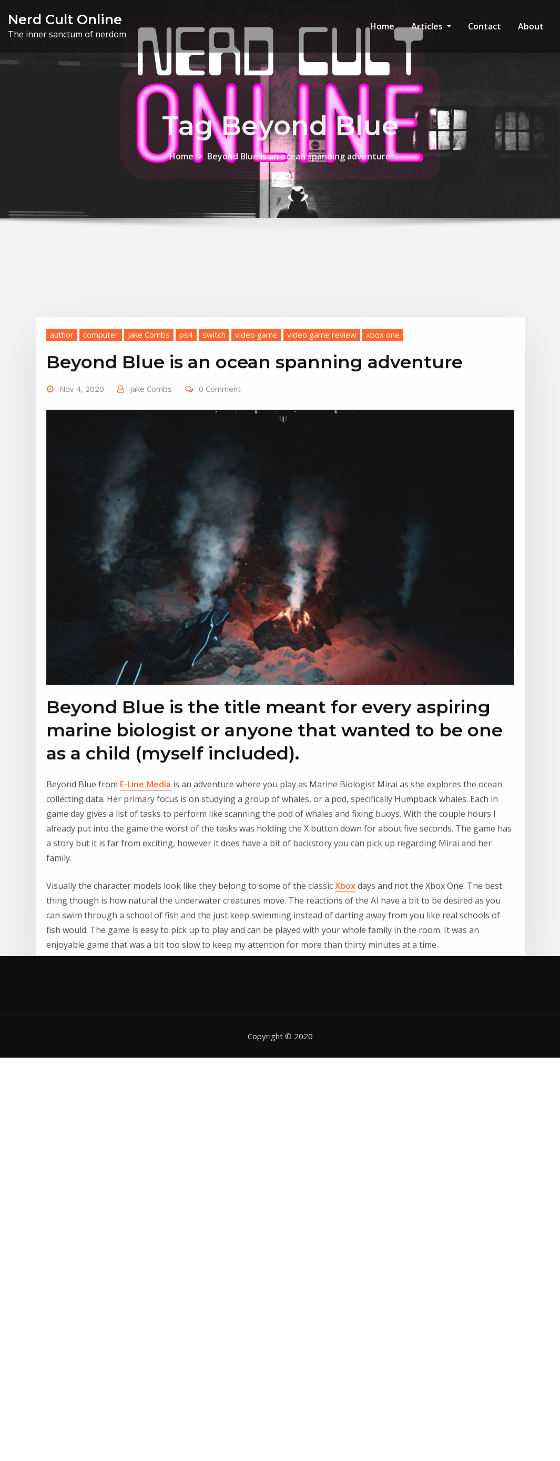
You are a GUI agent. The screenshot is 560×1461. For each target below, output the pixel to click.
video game (256, 424)
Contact (484, 26)
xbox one (383, 424)
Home (382, 26)
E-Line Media (145, 874)
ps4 (186, 424)
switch (214, 424)
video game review (322, 424)
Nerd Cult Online (65, 19)
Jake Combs (149, 424)
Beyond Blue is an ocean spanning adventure (299, 163)
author (62, 424)
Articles (431, 26)
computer (100, 424)
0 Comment (220, 478)
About (531, 26)
